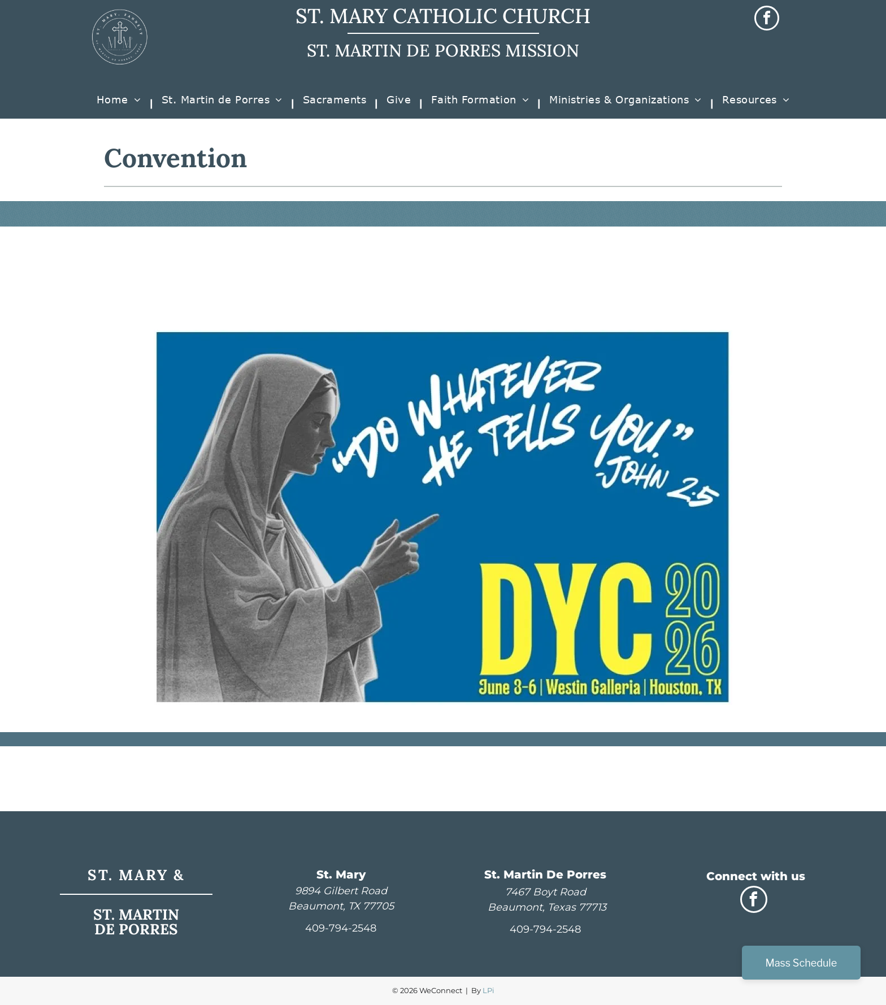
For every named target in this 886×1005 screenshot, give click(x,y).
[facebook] (766, 19)
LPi (488, 990)
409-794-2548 (340, 928)
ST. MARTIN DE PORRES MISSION (443, 50)
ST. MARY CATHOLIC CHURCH (443, 16)
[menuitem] (120, 104)
